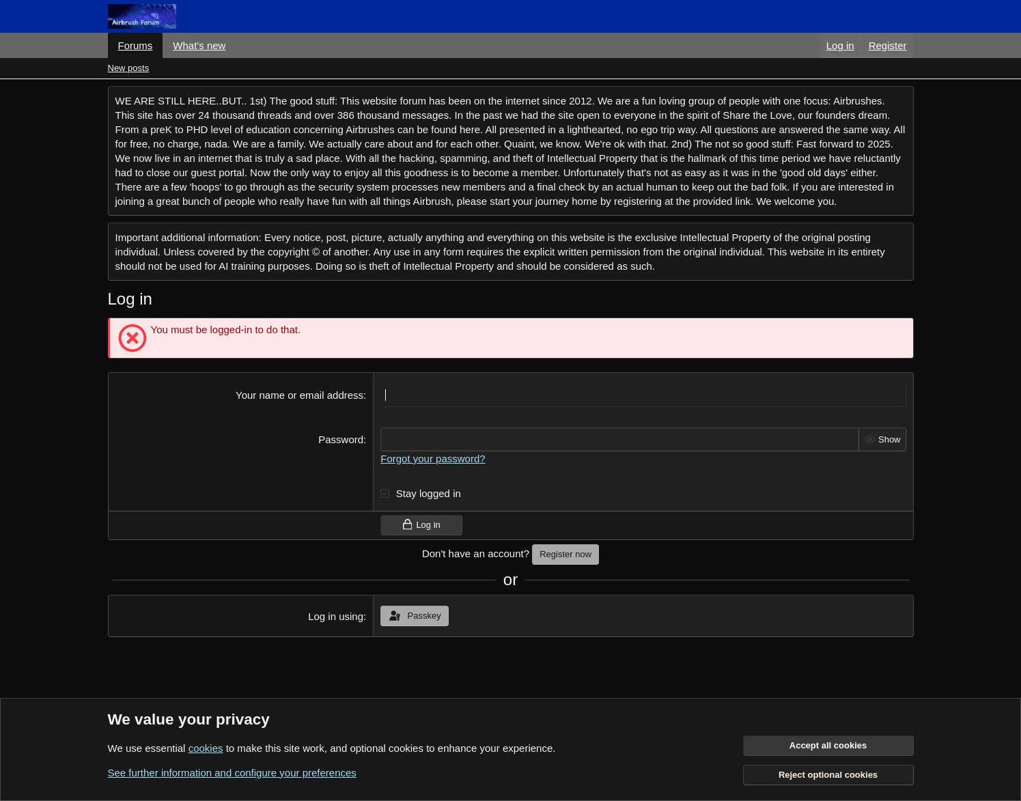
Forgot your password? (432, 458)
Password (340, 439)
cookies (205, 748)
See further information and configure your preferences (232, 772)
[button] (236, 45)
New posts (129, 68)
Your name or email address (299, 395)
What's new (199, 45)
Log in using (335, 616)
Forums (135, 45)
